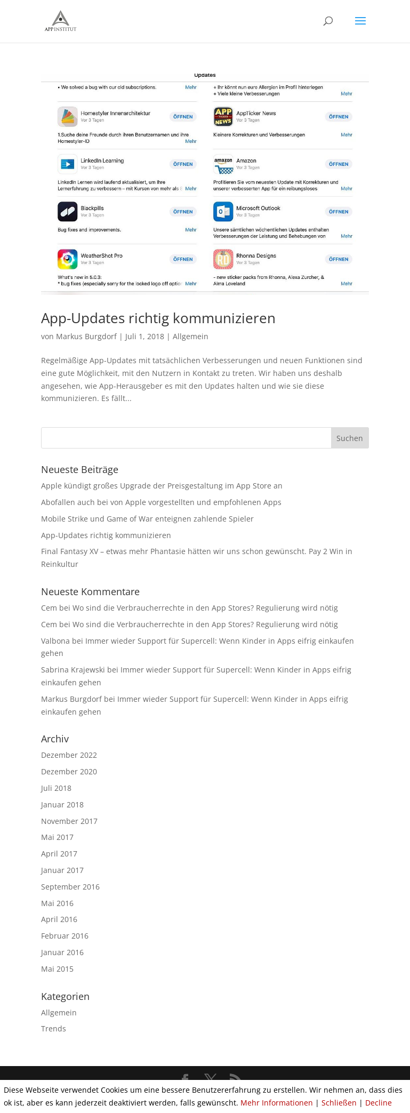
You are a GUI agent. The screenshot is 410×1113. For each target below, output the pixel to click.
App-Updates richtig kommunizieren (158, 317)
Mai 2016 (57, 903)
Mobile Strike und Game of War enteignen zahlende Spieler (147, 519)
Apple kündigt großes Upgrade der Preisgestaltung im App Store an (162, 486)
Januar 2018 (62, 804)
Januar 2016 (62, 952)
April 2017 (59, 853)
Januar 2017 (62, 870)
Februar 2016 (65, 936)
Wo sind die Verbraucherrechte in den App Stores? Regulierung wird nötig (205, 608)
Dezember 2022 (69, 755)
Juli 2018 (56, 788)
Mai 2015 (57, 969)
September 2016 (70, 887)
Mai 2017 (57, 837)
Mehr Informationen (276, 1103)
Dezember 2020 (69, 771)
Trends (53, 1028)
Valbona (55, 641)
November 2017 (69, 821)
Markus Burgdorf (86, 336)
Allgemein (190, 336)
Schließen (339, 1103)
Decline (378, 1103)
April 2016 (59, 919)
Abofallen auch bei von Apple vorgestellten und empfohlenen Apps (161, 502)
